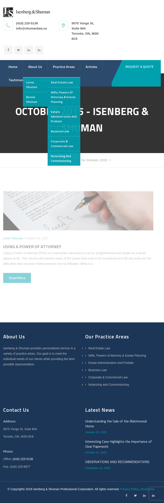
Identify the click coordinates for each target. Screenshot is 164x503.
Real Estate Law (99, 348)
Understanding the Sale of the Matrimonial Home (116, 423)
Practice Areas (64, 66)
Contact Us (47, 80)
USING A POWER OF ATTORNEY (32, 247)
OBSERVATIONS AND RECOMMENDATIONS (117, 461)
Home (13, 66)
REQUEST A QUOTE (140, 67)
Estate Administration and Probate (111, 362)
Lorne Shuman (13, 239)
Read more (17, 279)
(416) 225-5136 (23, 459)
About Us (35, 66)
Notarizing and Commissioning (108, 384)
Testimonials (18, 80)
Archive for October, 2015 (88, 160)
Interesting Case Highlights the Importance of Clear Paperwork (118, 444)
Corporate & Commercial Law (108, 377)
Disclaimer (147, 489)
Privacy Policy (129, 489)
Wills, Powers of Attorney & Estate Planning (117, 355)
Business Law (97, 370)
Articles (91, 66)
